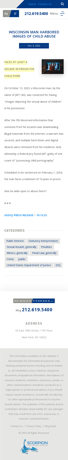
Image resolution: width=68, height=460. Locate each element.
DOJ (58, 265)
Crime (10, 259)
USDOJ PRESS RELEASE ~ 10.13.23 (25, 215)
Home (32, 4)
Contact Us (45, 4)
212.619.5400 (36, 14)
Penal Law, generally (44, 253)
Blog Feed (50, 426)
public (22, 259)
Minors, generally (17, 253)
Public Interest (15, 241)
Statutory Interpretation (43, 241)
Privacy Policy (33, 426)
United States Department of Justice (29, 265)
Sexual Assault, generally (21, 247)
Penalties (46, 247)
